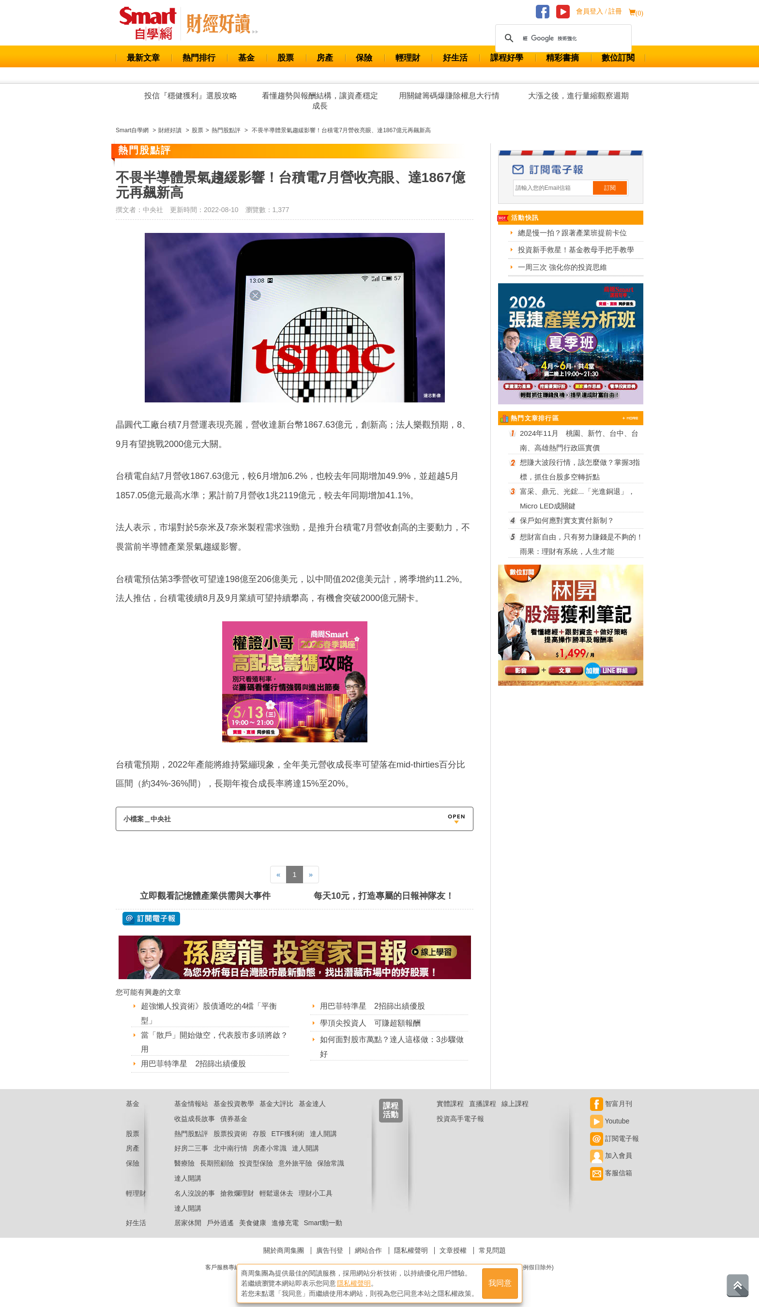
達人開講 (323, 1134)
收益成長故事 (194, 1118)
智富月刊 (611, 1103)
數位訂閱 (618, 58)
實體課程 (450, 1103)
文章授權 (453, 1250)
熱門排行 (198, 58)
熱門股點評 (191, 1134)
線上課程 (515, 1103)
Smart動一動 (323, 1223)
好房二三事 (191, 1148)
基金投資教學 (233, 1103)
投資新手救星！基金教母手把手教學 (576, 250)
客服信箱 (611, 1173)
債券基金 (233, 1118)
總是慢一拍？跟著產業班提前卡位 (572, 233)
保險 (364, 58)
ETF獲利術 (288, 1134)
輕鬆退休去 (276, 1193)
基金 (246, 58)
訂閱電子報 (614, 1138)
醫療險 (184, 1163)
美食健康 (252, 1223)
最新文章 (143, 58)
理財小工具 (316, 1193)
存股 (259, 1134)
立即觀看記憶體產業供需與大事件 (205, 896)
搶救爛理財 (237, 1193)
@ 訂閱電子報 (151, 918)
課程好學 (506, 58)
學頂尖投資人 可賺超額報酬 (370, 1023)
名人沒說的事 (194, 1193)
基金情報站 (191, 1103)
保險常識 (330, 1163)
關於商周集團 (283, 1250)
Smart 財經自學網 (152, 24)
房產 (325, 58)
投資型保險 (256, 1163)
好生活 (455, 58)
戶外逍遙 (220, 1223)
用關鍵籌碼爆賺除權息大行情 (449, 96)
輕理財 (407, 58)
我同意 (500, 1283)
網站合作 (368, 1250)
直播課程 (482, 1103)
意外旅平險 (295, 1163)
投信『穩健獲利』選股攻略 (190, 96)
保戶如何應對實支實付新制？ (567, 520)
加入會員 (611, 1155)
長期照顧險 (217, 1163)
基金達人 (312, 1103)
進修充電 (285, 1223)
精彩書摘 (562, 58)
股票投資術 (230, 1134)
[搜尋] (562, 38)
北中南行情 (230, 1148)
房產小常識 (270, 1148)
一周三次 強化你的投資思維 (562, 267)
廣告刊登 (329, 1250)
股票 (285, 58)
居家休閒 (187, 1223)
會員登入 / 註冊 (599, 11)
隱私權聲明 (411, 1250)
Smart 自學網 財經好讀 (222, 24)
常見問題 (492, 1250)
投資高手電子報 (460, 1118)
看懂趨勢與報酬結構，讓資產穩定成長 (320, 101)
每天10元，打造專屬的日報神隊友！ (384, 896)
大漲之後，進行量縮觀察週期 (578, 96)
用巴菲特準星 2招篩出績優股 (193, 1064)
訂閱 (610, 188)
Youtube (610, 1121)
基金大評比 (276, 1103)
